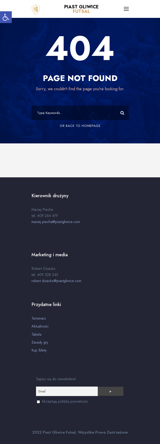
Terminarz (38, 318)
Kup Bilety (39, 350)
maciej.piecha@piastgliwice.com (55, 221)
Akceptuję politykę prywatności (62, 401)
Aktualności (39, 326)
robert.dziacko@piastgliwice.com (56, 280)
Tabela (36, 334)
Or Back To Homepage (80, 125)
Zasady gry (39, 342)
